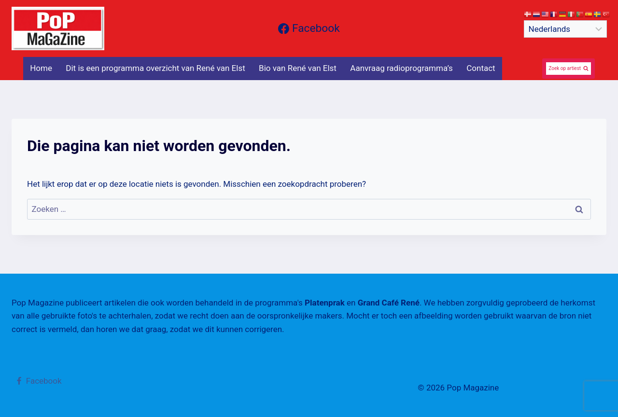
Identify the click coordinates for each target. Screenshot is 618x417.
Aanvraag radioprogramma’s (401, 68)
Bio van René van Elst (298, 68)
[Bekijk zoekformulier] (568, 68)
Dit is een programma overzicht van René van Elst (155, 68)
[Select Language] (565, 29)
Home (41, 68)
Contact (480, 68)
